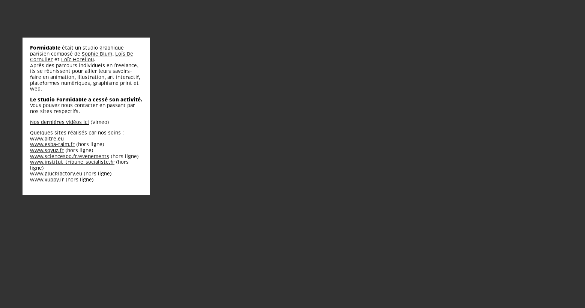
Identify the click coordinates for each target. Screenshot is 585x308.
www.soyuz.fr (47, 150)
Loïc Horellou (77, 59)
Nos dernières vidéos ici (59, 122)
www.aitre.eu (47, 139)
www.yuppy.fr (47, 180)
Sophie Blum (97, 54)
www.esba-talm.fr (52, 144)
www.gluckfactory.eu (56, 174)
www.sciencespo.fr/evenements (69, 156)
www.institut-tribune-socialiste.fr (72, 162)
